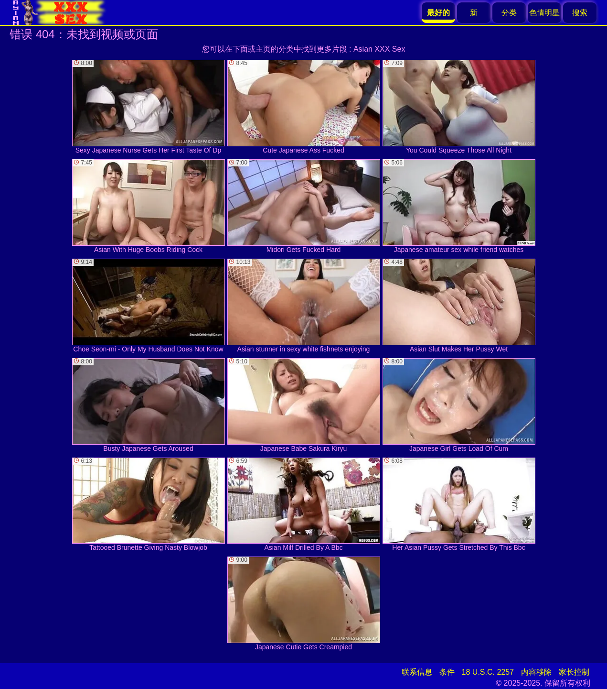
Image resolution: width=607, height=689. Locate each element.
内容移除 (536, 672)
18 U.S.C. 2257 (488, 672)
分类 (509, 13)
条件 (447, 672)
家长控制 (574, 672)
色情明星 (544, 13)
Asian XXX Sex (379, 49)
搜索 (579, 13)
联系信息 (417, 672)
